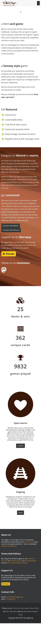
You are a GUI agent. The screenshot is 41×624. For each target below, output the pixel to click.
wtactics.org (29, 542)
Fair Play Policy (11, 611)
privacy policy (16, 560)
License (20, 446)
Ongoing (20, 492)
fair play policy (30, 560)
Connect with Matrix (10, 226)
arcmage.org (10, 599)
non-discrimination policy (18, 563)
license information (8, 546)
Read (20, 512)
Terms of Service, (19, 608)
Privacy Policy (34, 608)
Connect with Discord (11, 230)
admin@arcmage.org (14, 597)
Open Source (20, 423)
